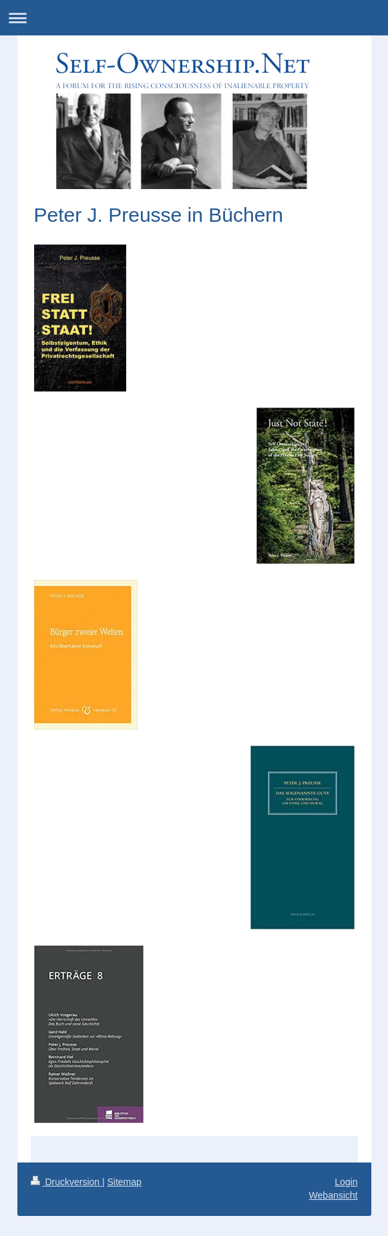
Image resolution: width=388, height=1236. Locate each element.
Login (346, 1182)
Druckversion (66, 1182)
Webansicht (333, 1195)
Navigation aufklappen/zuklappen (194, 17)
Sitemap (125, 1182)
